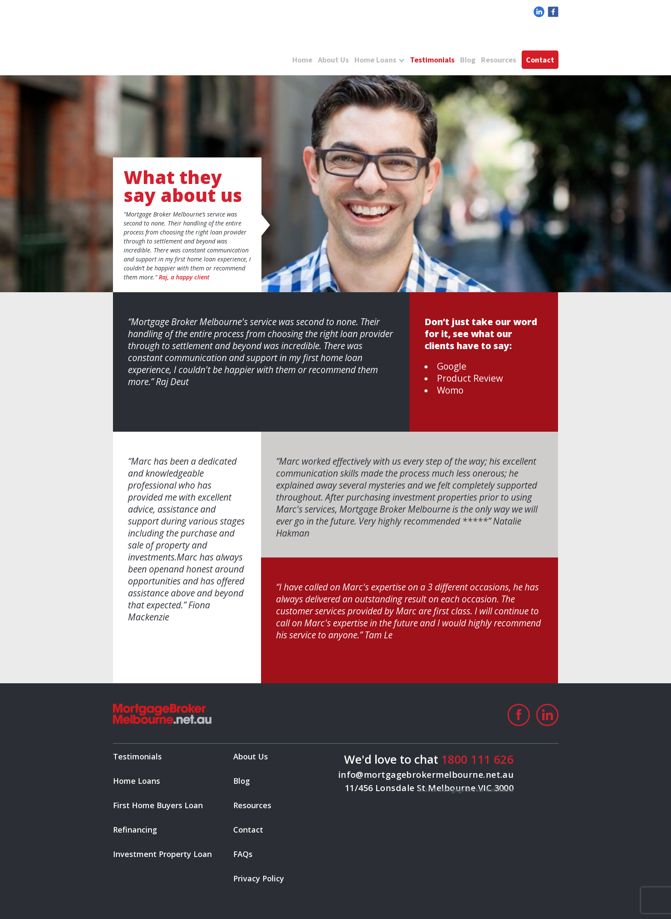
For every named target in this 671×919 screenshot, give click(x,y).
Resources (498, 60)
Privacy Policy (258, 878)
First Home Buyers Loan (158, 805)
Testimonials (432, 60)
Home (302, 60)
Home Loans (375, 60)
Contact (540, 60)
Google (451, 366)
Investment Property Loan (162, 854)
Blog (467, 60)
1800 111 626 (477, 759)
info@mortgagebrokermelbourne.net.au (426, 774)
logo (185, 43)
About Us (333, 60)
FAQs (242, 854)
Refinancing (135, 829)
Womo (450, 390)
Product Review (470, 378)
